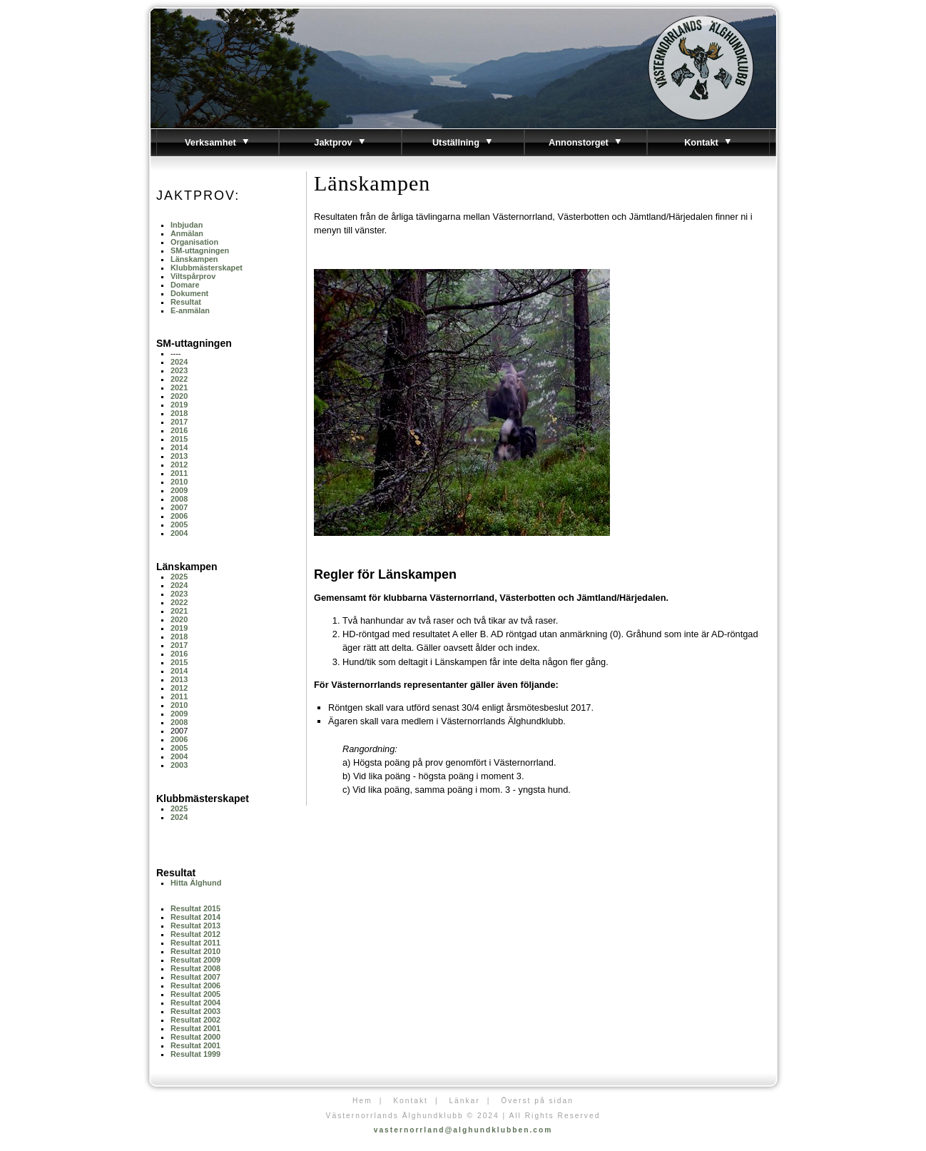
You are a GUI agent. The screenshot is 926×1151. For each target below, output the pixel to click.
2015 (179, 439)
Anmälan (187, 233)
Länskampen (194, 259)
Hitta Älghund (196, 882)
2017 (179, 421)
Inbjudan (187, 224)
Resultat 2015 (195, 908)
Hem (362, 1101)
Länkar (464, 1101)
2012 (179, 464)
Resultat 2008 (195, 968)
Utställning (463, 142)
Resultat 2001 (195, 1028)
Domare (185, 284)
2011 (179, 473)
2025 (179, 576)
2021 (179, 387)
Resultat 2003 (195, 1011)
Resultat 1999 (195, 1054)
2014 (179, 447)
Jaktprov (340, 142)
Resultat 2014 (195, 917)
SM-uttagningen (200, 250)
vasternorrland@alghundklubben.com (463, 1130)
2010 (179, 481)
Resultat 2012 (195, 934)
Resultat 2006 (195, 985)
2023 (179, 370)
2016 (179, 430)
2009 (179, 490)
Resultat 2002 (195, 1019)
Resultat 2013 (195, 925)
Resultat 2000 (195, 1037)
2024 (179, 362)
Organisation (194, 242)
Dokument (189, 293)
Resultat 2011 (195, 942)
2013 (179, 456)
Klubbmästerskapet (207, 267)
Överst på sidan (537, 1101)
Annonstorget (586, 142)
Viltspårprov (193, 276)
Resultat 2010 (195, 951)
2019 (179, 404)
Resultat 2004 (195, 1002)
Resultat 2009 (195, 959)
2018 (179, 413)
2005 (179, 524)
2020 (179, 396)
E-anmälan (190, 310)
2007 (179, 507)
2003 (179, 765)
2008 (179, 499)
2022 (179, 379)
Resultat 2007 (195, 977)
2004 (179, 533)
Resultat (186, 302)
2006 (179, 516)
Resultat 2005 (195, 994)
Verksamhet (217, 142)
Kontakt (708, 142)
